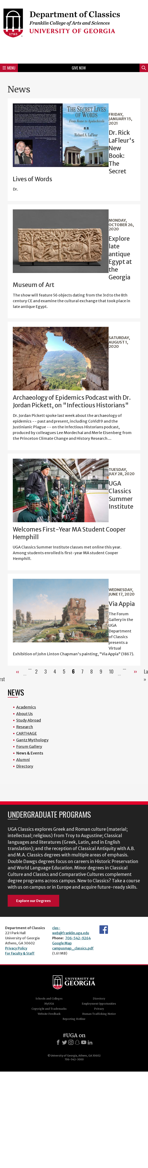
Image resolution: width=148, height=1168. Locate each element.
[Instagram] (70, 1042)
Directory (24, 766)
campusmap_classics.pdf (73, 948)
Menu (9, 68)
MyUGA (49, 1003)
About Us (24, 713)
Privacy (99, 1008)
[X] (64, 1042)
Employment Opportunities (99, 1003)
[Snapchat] (77, 1042)
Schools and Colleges (49, 998)
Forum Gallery (29, 746)
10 (113, 671)
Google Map (62, 943)
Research (24, 726)
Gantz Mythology (32, 740)
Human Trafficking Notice (99, 1013)
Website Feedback (49, 1013)
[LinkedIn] (90, 1042)
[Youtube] (83, 1042)
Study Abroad (28, 720)
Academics (26, 707)
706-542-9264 (78, 938)
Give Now (79, 68)
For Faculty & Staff (19, 953)
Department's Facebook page (103, 929)
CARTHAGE (26, 733)
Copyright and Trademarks (49, 1008)
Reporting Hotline (74, 1018)
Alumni (23, 759)
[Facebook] (58, 1042)
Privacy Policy (16, 948)
